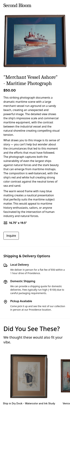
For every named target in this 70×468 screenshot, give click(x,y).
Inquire (11, 235)
